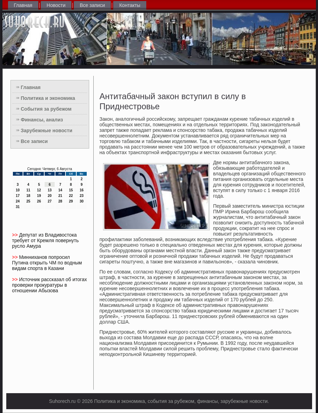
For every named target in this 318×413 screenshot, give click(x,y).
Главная (23, 5)
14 (60, 190)
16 (82, 190)
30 (82, 201)
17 (18, 196)
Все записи (92, 5)
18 (28, 196)
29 (71, 201)
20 (50, 196)
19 (39, 196)
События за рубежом (46, 109)
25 (28, 201)
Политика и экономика (48, 98)
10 (18, 190)
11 (28, 190)
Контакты (129, 5)
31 (18, 207)
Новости (56, 5)
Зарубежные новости (46, 130)
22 (71, 196)
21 (60, 196)
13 (50, 190)
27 (50, 201)
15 (71, 190)
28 (60, 201)
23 (82, 196)
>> (15, 235)
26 (39, 201)
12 (39, 190)
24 (18, 201)
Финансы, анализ (42, 119)
